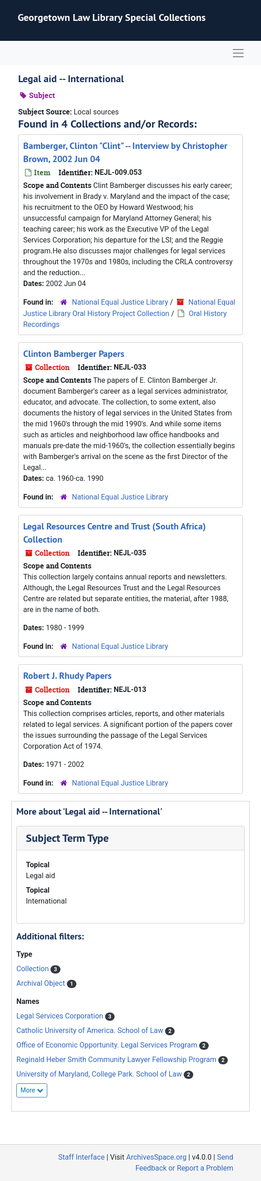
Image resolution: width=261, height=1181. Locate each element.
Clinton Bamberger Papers (73, 354)
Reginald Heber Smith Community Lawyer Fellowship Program (117, 1059)
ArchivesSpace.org (156, 1157)
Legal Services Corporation (60, 1016)
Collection (33, 968)
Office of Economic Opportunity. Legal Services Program (107, 1045)
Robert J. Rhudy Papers (67, 676)
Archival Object (41, 983)
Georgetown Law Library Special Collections (112, 17)
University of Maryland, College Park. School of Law (100, 1074)
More (31, 1090)
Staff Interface (81, 1157)
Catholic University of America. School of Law (90, 1030)
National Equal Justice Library (120, 302)
